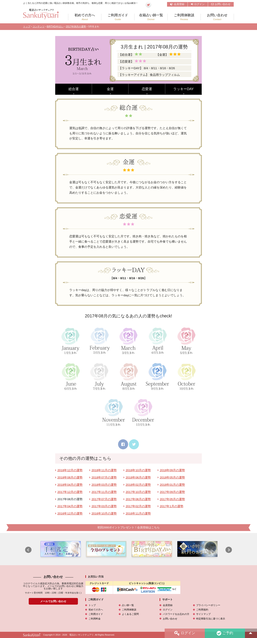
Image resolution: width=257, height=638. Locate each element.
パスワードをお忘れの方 (176, 614)
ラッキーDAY (183, 89)
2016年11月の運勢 (138, 513)
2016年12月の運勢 (70, 513)
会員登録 (177, 4)
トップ (26, 26)
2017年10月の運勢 (138, 492)
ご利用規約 (202, 609)
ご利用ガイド (117, 17)
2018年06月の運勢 (138, 477)
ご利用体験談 (184, 17)
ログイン (198, 4)
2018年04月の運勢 (70, 484)
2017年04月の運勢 (70, 506)
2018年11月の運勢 (104, 470)
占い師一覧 (128, 605)
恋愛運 (147, 89)
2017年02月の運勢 (138, 506)
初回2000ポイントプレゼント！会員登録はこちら (128, 527)
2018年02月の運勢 (138, 484)
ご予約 (224, 633)
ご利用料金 (94, 618)
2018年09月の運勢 (172, 470)
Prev (28, 550)
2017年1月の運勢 (171, 506)
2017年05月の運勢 (172, 499)
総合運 (73, 89)
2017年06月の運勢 (138, 499)
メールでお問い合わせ (53, 601)
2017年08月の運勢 (76, 26)
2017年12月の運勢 (70, 492)
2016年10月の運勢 (104, 513)
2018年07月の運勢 (104, 477)
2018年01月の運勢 (172, 484)
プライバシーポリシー (208, 605)
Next (228, 550)
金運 (110, 89)
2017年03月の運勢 (104, 506)
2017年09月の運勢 (172, 492)
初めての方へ (84, 17)
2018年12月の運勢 (70, 470)
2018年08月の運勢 (70, 477)
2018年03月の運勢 (104, 484)
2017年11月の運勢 (104, 492)
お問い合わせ (220, 4)
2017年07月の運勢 (104, 499)
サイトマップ (203, 614)
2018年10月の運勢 (138, 470)
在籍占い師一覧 (151, 17)
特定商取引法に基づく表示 (210, 618)
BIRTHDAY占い (55, 26)
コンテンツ (39, 26)
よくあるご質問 (130, 614)
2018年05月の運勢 (172, 477)
